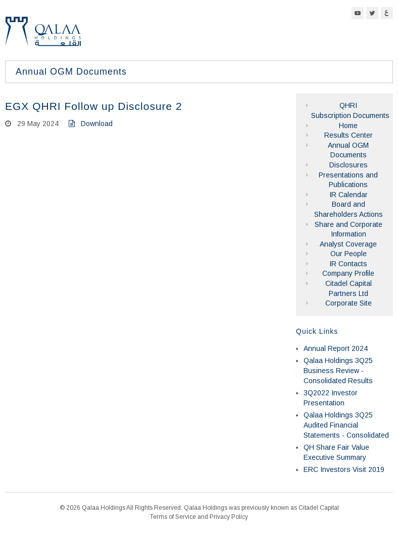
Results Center (348, 135)
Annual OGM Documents (348, 150)
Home (348, 126)
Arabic (387, 13)
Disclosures (348, 165)
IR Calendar (348, 195)
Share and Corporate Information (348, 229)
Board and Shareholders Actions (348, 209)
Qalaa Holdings (43, 35)
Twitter (372, 13)
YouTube (358, 13)
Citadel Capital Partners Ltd (348, 288)
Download (91, 123)
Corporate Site (348, 303)
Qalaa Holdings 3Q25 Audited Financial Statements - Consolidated (346, 425)
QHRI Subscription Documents (348, 110)
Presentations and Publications (348, 180)
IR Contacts (348, 264)
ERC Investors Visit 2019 (344, 469)
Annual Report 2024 (336, 348)
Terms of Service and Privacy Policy (199, 516)
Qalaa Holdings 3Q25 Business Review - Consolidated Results (338, 370)
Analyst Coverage (348, 244)
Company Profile (348, 273)
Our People (348, 254)
